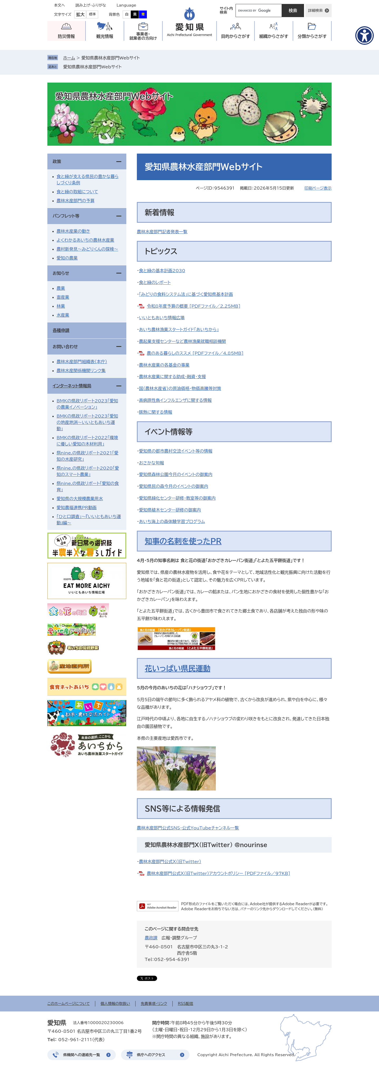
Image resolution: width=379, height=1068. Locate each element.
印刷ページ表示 (318, 188)
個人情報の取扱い (115, 1003)
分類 (312, 36)
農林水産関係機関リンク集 (81, 370)
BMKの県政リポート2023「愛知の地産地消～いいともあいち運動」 (87, 422)
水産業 (63, 315)
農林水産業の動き (73, 231)
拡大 (80, 14)
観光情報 (104, 36)
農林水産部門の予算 (75, 201)
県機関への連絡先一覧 (81, 1055)
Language (126, 5)
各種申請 (61, 330)
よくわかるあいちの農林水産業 (85, 240)
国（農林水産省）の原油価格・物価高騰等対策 (180, 388)
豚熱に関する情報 (155, 412)
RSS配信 (185, 1003)
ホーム (69, 58)
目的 (235, 36)
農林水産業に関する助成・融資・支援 (172, 376)
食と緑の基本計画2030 (162, 271)
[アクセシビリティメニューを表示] (364, 35)
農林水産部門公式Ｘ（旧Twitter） (170, 861)
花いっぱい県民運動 (177, 668)
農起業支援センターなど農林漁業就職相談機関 (182, 341)
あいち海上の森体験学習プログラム (172, 521)
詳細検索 (315, 10)
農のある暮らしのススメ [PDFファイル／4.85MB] (195, 353)
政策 (57, 161)
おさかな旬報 (151, 463)
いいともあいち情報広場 (161, 318)
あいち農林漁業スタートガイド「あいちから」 (179, 329)
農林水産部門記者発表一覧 (162, 232)
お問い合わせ (65, 347)
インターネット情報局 (72, 386)
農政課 (151, 938)
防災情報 (66, 36)
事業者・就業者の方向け (143, 36)
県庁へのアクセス (151, 1055)
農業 (61, 288)
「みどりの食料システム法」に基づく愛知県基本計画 (186, 294)
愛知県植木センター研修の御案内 (170, 510)
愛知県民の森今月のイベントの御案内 (173, 486)
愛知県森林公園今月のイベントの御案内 (175, 474)
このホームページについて (68, 1003)
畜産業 (63, 297)
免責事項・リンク (154, 1003)
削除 (125, 66)
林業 (61, 306)
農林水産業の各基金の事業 (164, 365)
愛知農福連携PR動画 (77, 507)
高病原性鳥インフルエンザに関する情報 (175, 400)
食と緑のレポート (155, 282)
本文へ (59, 5)
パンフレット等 (66, 216)
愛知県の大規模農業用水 (80, 499)
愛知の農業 (67, 258)
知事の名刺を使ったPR (183, 541)
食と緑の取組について (77, 192)
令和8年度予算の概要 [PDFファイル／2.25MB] (193, 306)
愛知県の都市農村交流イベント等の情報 (175, 451)
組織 (273, 36)
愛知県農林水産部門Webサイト (92, 67)
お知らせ (61, 273)
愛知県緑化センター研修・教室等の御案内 (177, 498)
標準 (92, 14)
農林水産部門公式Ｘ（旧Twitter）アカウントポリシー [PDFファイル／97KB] (218, 873)
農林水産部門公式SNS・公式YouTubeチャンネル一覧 (188, 828)
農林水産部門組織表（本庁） (82, 362)
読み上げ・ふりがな (91, 5)
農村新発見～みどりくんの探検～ (87, 249)
